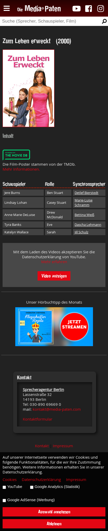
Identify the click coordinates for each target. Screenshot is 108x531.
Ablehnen (54, 523)
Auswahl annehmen (54, 511)
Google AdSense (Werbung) (31, 500)
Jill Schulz (81, 232)
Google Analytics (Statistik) (57, 487)
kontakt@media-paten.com (57, 409)
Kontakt (42, 445)
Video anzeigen (54, 276)
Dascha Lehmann (88, 224)
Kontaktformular (37, 419)
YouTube (14, 487)
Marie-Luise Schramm (83, 202)
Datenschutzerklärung (41, 479)
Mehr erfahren (54, 261)
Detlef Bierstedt (86, 192)
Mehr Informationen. (21, 169)
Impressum (63, 445)
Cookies (10, 479)
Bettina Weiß (84, 214)
